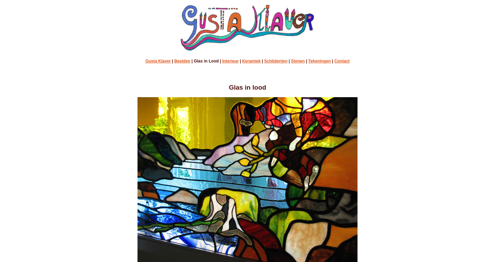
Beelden (182, 61)
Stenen (298, 61)
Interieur (230, 61)
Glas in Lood (206, 61)
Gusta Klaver (158, 61)
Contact (342, 61)
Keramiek (251, 61)
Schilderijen (276, 61)
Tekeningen (319, 61)
